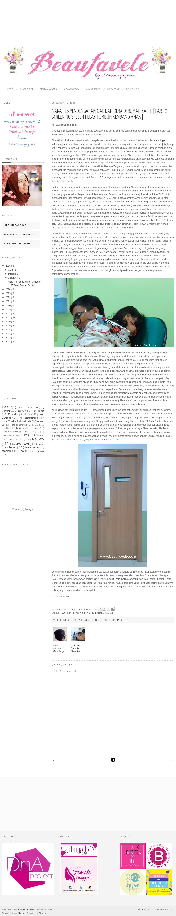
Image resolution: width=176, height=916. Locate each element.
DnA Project (38, 411)
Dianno (59, 609)
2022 (8, 297)
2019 (8, 309)
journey (40, 451)
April (10, 269)
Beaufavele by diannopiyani (22, 909)
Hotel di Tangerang (10, 435)
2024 (8, 289)
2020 (8, 305)
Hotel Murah (8, 421)
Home (10, 89)
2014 (8, 329)
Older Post (171, 760)
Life (25, 435)
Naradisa (66, 613)
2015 (8, 325)
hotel (24, 450)
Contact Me (113, 89)
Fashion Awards (48, 89)
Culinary (22, 411)
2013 (8, 333)
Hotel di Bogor (38, 425)
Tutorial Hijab (32, 447)
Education (13, 414)
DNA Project (26, 89)
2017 (8, 317)
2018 (8, 313)
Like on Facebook (22, 225)
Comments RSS (161, 909)
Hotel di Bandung (19, 425)
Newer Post (54, 760)
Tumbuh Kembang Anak (100, 613)
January (12, 277)
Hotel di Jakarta (14, 428)
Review (38, 439)
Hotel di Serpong (32, 432)
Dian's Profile (93, 89)
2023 (8, 293)
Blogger (29, 509)
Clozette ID (32, 407)
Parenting (79, 613)
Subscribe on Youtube (22, 245)
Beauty (8, 407)
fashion (7, 450)
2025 (8, 265)
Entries (149, 909)
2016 (8, 321)
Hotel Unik (26, 421)
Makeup (40, 435)
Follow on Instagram (22, 236)
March (11, 273)
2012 (8, 337)
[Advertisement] (88, 19)
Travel (13, 447)
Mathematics (17, 439)
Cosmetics (7, 411)
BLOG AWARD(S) (71, 89)
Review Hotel (21, 444)
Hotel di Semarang (11, 432)
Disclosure (132, 89)
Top (172, 909)
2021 (8, 301)
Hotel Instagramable (28, 418)
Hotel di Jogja (33, 428)
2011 (8, 341)
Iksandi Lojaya (19, 913)
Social (41, 444)
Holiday (28, 414)
